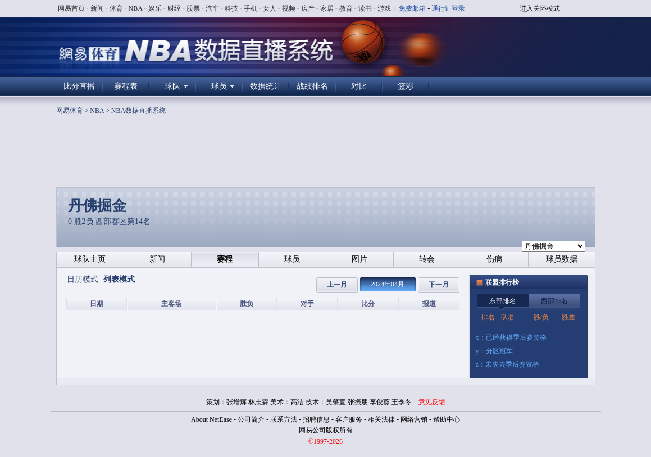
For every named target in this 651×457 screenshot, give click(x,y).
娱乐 (155, 8)
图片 (359, 259)
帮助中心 (446, 419)
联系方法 (283, 419)
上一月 (337, 285)
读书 (365, 8)
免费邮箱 (412, 8)
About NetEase (211, 419)
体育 (116, 8)
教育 (346, 8)
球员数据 (561, 259)
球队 (172, 86)
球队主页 (90, 259)
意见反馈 (431, 402)
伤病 (494, 259)
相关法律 (381, 419)
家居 (327, 8)
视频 (288, 8)
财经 (174, 8)
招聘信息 (316, 419)
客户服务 (348, 419)
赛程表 (126, 86)
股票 (193, 8)
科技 (231, 8)
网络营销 (413, 419)
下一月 (439, 285)
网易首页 (71, 8)
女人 (269, 8)
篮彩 (405, 86)
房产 (308, 8)
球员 (219, 86)
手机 (250, 8)
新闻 (97, 8)
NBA (136, 8)
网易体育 (69, 111)
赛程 (225, 259)
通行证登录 (448, 8)
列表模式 (119, 279)
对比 (359, 86)
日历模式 (84, 279)
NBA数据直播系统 (138, 111)
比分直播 (79, 86)
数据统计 (265, 86)
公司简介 (251, 419)
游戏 (384, 8)
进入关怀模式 (540, 8)
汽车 (212, 8)
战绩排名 (312, 86)
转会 (427, 259)
